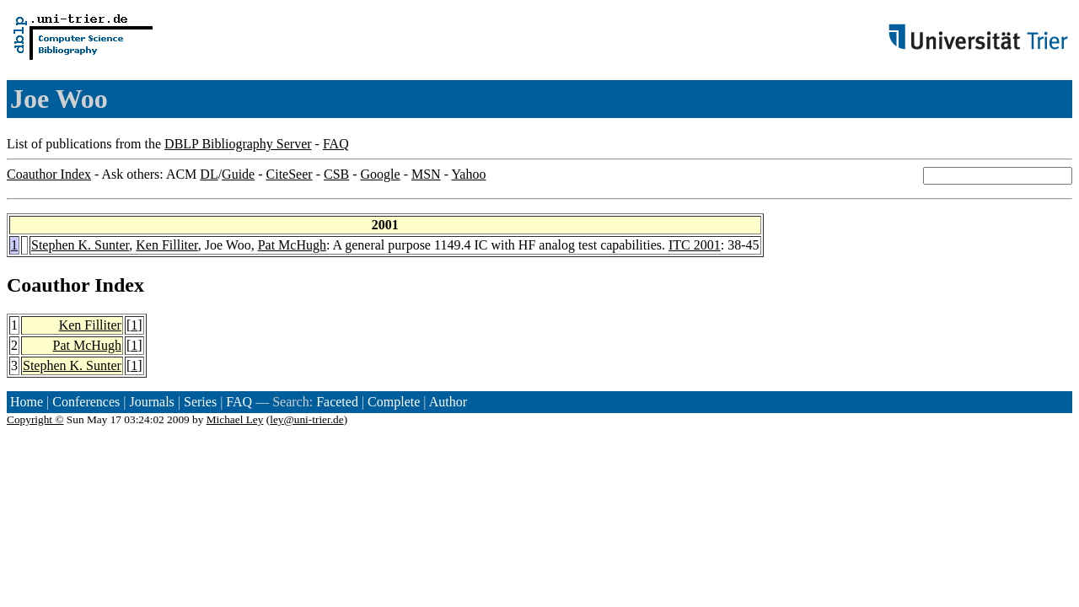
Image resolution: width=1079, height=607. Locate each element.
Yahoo (468, 174)
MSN (426, 174)
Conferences (86, 402)
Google (380, 174)
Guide (238, 174)
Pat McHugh (292, 245)
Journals (151, 402)
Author (448, 402)
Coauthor (48, 285)
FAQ (336, 144)
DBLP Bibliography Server (238, 144)
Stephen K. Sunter (80, 245)
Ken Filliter (167, 245)
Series (200, 402)
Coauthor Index (49, 174)
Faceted (337, 402)
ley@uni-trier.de (306, 419)
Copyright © (35, 419)
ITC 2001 (694, 245)
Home (26, 402)
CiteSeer (289, 174)
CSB (336, 174)
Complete (394, 402)
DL (208, 174)
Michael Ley (235, 419)
